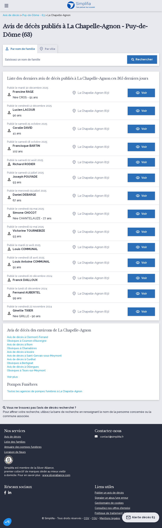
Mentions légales (110, 518)
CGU (94, 518)
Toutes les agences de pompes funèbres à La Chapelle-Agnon (44, 391)
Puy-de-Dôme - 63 (33, 15)
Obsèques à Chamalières (22, 348)
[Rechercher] (142, 59)
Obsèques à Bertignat (20, 363)
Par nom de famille (20, 49)
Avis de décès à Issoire (20, 352)
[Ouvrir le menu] (6, 5)
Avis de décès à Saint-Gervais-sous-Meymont (34, 355)
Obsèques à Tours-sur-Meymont (26, 370)
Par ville (47, 49)
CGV (86, 518)
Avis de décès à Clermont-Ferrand (27, 337)
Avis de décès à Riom (20, 344)
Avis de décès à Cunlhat (21, 359)
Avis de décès (11, 15)
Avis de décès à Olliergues (23, 366)
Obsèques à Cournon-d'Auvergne (26, 340)
